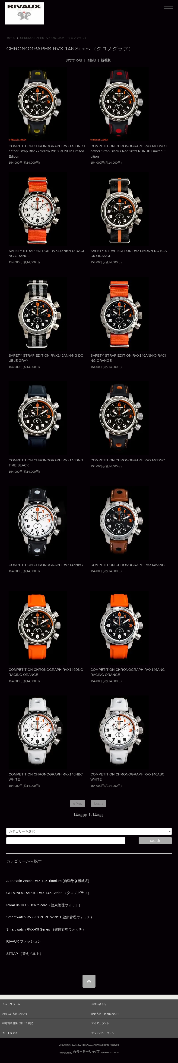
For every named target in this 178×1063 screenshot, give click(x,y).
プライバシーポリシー (104, 1033)
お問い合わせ (99, 1004)
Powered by (89, 1052)
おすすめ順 (74, 60)
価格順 (91, 60)
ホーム (11, 38)
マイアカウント (100, 1023)
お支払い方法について (15, 1013)
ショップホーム (11, 1004)
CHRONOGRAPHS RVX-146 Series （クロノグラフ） (53, 38)
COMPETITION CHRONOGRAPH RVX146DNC (127, 460)
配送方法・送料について (105, 1013)
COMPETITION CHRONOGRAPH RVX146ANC (127, 565)
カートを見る (10, 1033)
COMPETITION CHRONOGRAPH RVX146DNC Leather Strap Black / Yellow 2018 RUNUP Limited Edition (47, 151)
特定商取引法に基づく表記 (17, 1023)
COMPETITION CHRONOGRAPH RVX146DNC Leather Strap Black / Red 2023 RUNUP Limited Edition (129, 151)
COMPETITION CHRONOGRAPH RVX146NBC (46, 565)
